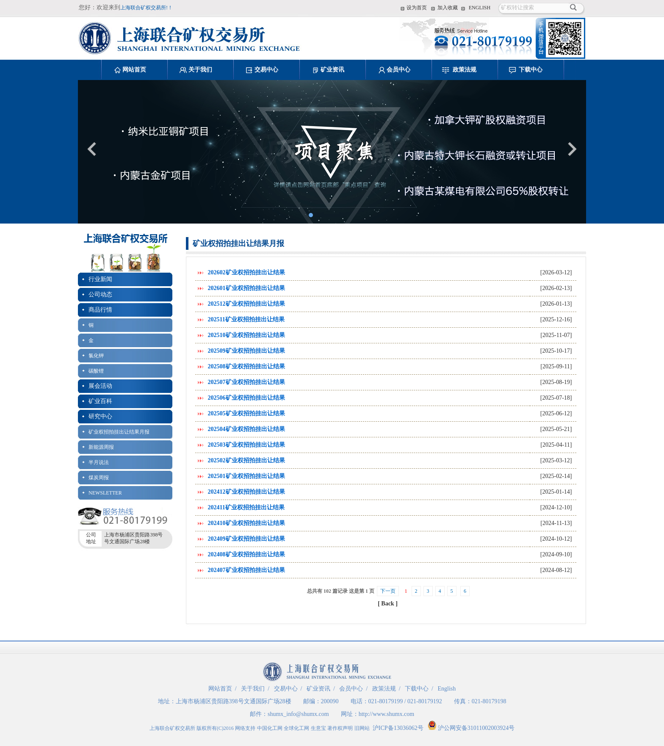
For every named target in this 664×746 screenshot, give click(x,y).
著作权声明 (340, 728)
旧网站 (362, 728)
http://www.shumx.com (386, 714)
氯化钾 (96, 356)
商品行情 (100, 310)
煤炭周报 (99, 478)
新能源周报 (101, 447)
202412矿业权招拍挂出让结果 (246, 492)
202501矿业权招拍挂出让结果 (246, 476)
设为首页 (417, 8)
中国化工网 (269, 728)
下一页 (388, 591)
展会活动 (100, 386)
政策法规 (464, 69)
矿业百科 (100, 401)
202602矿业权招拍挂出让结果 (246, 272)
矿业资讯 (332, 69)
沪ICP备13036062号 (398, 728)
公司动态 (100, 294)
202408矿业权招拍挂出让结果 (246, 554)
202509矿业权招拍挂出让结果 (246, 351)
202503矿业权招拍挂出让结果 (246, 445)
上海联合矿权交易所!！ (146, 8)
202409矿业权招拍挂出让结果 (246, 539)
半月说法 (99, 462)
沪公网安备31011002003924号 (471, 728)
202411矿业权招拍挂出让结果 (246, 507)
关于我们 (200, 69)
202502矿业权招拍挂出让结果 (246, 460)
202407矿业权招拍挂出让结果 (246, 570)
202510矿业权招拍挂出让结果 (246, 335)
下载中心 (530, 69)
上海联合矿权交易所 (172, 728)
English (446, 688)
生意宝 (318, 728)
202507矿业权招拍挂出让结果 (246, 382)
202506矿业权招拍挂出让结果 (246, 398)
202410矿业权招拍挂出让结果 (246, 523)
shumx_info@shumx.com (298, 714)
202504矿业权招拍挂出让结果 (246, 429)
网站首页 (134, 69)
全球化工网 (296, 728)
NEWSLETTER (105, 493)
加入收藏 (447, 8)
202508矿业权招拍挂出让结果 (246, 366)
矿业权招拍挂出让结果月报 (119, 432)
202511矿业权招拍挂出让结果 (246, 319)
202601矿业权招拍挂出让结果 (246, 288)
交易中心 (266, 69)
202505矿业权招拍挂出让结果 (246, 413)
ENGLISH (479, 8)
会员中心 (398, 69)
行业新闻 (100, 279)
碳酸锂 (96, 371)
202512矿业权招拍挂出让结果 (246, 304)
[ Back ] (388, 603)
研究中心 (100, 416)
